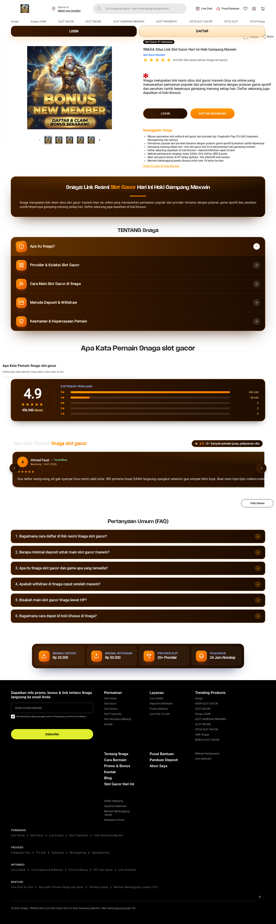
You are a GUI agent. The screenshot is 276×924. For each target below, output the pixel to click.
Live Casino (111, 708)
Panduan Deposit (164, 760)
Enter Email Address (28, 708)
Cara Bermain (115, 760)
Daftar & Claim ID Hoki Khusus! (161, 166)
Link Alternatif (203, 758)
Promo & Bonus (159, 708)
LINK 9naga (202, 734)
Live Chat (206, 8)
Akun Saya (158, 766)
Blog (108, 778)
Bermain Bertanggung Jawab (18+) (136, 887)
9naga (15, 21)
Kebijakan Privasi (114, 819)
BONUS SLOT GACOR (207, 739)
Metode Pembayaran (207, 753)
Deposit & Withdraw (161, 703)
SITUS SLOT (231, 21)
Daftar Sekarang (113, 800)
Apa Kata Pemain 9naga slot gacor (61, 887)
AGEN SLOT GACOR (206, 703)
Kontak (110, 772)
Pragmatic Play (21, 852)
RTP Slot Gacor (103, 869)
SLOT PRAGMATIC (166, 21)
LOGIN (74, 31)
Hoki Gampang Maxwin (108, 835)
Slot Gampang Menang (117, 719)
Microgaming (78, 852)
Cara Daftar (156, 698)
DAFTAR (202, 31)
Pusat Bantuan (230, 8)
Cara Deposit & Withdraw (47, 869)
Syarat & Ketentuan (115, 806)
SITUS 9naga (257, 21)
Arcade (108, 724)
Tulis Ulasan (257, 503)
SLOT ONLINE (93, 21)
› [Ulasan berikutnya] (261, 468)
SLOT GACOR (66, 21)
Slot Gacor (110, 703)
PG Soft (41, 852)
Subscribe (52, 734)
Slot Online (110, 698)
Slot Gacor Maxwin (154, 54)
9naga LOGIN (38, 21)
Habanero (58, 852)
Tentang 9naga (116, 754)
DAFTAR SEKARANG (212, 113)
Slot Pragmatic (113, 713)
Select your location (69, 10)
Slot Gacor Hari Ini (119, 784)
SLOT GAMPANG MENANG (128, 21)
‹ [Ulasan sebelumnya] (14, 468)
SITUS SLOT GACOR (201, 21)
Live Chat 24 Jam (160, 713)
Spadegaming (101, 852)
